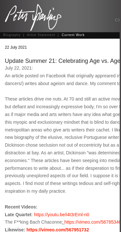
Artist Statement (41, 35)
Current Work (73, 35)
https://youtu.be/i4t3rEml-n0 (61, 214)
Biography (12, 35)
